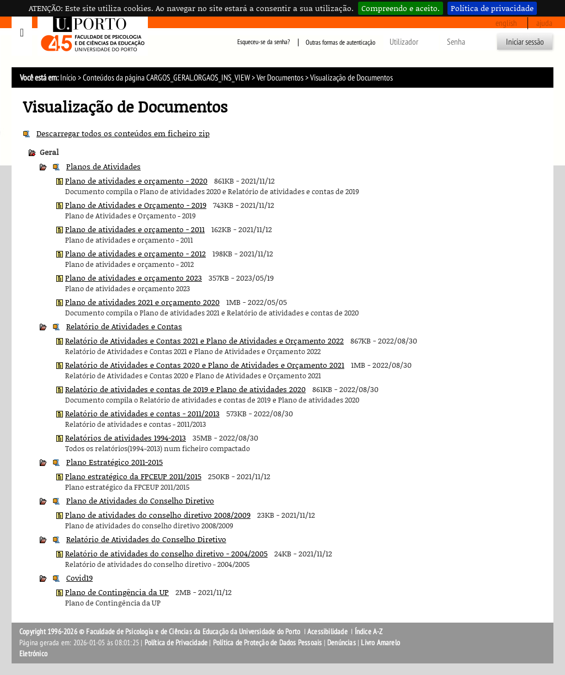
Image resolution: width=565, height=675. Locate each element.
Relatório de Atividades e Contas (124, 326)
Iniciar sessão (525, 42)
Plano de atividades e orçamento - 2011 (135, 229)
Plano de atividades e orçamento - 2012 (135, 253)
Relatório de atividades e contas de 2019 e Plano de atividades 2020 (185, 389)
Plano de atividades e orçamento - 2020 (136, 180)
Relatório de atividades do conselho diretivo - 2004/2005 (166, 553)
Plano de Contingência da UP (117, 592)
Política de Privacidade (176, 642)
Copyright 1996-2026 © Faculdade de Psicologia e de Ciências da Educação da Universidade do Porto (160, 631)
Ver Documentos (280, 78)
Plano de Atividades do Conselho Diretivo (140, 500)
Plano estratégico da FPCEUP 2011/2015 (133, 476)
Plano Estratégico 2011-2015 (114, 462)
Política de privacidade (492, 8)
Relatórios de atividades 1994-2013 (125, 437)
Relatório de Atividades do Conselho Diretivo (146, 539)
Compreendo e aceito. (400, 8)
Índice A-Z (369, 631)
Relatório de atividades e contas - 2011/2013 (142, 413)
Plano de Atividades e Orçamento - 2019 (135, 205)
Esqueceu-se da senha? (263, 42)
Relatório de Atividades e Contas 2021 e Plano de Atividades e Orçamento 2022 (204, 340)
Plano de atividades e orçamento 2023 (133, 277)
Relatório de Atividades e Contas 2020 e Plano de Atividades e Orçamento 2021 (204, 365)
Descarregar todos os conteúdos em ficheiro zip (123, 133)
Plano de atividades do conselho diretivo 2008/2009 (157, 515)
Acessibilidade (327, 631)
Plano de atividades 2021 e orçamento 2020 (142, 302)
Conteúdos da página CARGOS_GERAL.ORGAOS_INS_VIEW (166, 78)
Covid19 (79, 577)
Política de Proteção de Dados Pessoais (267, 642)
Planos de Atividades (103, 166)
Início (68, 78)
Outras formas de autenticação (340, 42)
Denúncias (341, 642)
